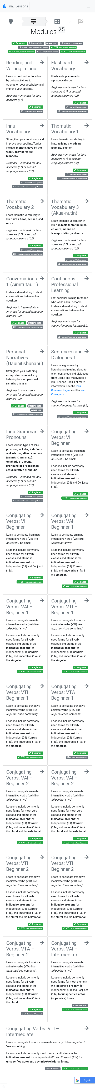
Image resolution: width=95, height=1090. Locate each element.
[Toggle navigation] (88, 6)
